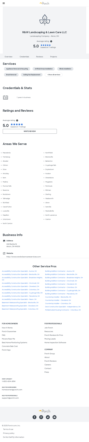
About (47, 357)
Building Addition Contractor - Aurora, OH (59, 271)
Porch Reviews (50, 361)
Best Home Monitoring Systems (14, 343)
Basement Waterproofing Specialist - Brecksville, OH (20, 303)
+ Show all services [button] (53, 75)
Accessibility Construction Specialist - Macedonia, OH (21, 296)
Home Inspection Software (55, 343)
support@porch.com (10, 398)
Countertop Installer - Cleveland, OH (58, 300)
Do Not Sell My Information (13, 437)
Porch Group (49, 354)
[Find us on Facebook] (34, 417)
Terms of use (8, 429)
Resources (48, 331)
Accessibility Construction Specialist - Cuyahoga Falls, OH (22, 293)
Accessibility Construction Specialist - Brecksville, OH (20, 274)
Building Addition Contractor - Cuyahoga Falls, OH (62, 291)
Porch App (6, 350)
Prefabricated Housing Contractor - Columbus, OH (63, 310)
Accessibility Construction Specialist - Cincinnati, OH (20, 283)
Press (46, 372)
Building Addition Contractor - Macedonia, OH (61, 294)
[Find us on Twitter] (48, 417)
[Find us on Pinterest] (41, 417)
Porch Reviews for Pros (53, 335)
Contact (47, 368)
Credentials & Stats (17, 88)
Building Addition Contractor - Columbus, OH (61, 287)
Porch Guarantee (9, 331)
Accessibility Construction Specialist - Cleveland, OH (20, 286)
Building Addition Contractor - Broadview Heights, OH (64, 278)
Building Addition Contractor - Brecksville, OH (61, 274)
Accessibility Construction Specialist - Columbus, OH (20, 290)
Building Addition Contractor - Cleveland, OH (61, 284)
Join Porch (48, 328)
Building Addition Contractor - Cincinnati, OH (61, 281)
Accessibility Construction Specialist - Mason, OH (19, 299)
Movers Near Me (8, 339)
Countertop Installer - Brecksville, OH (58, 297)
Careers (47, 365)
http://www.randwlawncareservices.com (23, 257)
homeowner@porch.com (12, 390)
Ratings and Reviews (18, 111)
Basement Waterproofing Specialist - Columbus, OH (20, 309)
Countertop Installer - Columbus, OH (58, 303)
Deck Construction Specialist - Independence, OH (62, 307)
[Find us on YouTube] (54, 417)
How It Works (7, 328)
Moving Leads (50, 339)
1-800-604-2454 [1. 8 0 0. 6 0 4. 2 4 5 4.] (8, 381)
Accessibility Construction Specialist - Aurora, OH (19, 271)
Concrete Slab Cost (10, 346)
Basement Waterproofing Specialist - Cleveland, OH (20, 306)
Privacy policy (8, 433)
